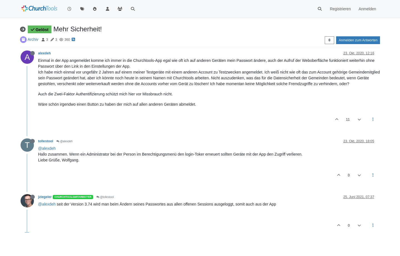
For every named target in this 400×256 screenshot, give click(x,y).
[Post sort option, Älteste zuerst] (329, 40)
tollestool (45, 141)
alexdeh (44, 53)
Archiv (33, 39)
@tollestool (105, 197)
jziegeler (45, 197)
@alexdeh (64, 141)
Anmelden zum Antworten (358, 40)
